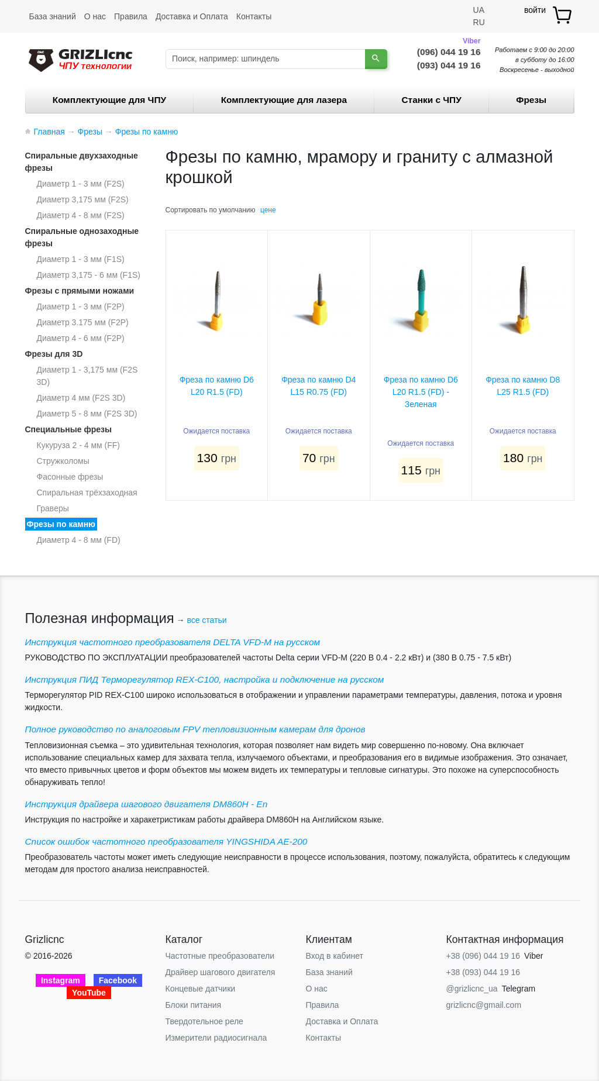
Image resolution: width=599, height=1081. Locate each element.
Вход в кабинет (334, 955)
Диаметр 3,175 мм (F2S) (83, 199)
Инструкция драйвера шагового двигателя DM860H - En (146, 804)
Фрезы (531, 100)
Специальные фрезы (68, 429)
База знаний (52, 16)
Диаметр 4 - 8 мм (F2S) (81, 215)
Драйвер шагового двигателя (221, 972)
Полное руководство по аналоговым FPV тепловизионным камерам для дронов (195, 729)
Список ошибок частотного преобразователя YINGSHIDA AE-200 (166, 841)
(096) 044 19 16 (449, 51)
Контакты (253, 16)
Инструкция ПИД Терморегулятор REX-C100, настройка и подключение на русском (204, 679)
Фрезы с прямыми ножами (80, 290)
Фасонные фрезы (70, 476)
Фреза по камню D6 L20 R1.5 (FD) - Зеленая (421, 392)
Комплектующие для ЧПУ (109, 100)
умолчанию (237, 210)
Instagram (60, 980)
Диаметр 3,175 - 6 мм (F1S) (88, 275)
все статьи (206, 620)
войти (535, 10)
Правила (130, 16)
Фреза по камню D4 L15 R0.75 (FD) (318, 386)
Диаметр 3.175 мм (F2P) (83, 322)
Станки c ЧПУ (432, 100)
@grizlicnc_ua (472, 988)
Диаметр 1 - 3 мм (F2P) (81, 306)
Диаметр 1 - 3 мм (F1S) (81, 259)
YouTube (89, 992)
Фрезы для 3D (54, 354)
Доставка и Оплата (192, 16)
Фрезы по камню (61, 524)
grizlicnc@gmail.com (484, 1005)
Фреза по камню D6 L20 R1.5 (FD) (217, 386)
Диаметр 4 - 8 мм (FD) (79, 540)
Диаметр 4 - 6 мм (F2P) (81, 338)
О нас (95, 16)
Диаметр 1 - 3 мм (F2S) (81, 183)
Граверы (53, 508)
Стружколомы (63, 461)
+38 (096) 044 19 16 (483, 955)
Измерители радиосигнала (216, 1037)
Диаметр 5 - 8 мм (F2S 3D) (87, 413)
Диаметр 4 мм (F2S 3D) (81, 397)
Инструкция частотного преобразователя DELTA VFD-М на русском (173, 642)
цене (268, 210)
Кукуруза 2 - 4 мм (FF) (78, 445)
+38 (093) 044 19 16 (483, 972)
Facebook (118, 980)
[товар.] (563, 15)
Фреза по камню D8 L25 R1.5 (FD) (523, 386)
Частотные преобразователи (220, 955)
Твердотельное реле (204, 1021)
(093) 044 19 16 (449, 65)
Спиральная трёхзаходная (87, 492)
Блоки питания (194, 1005)
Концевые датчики (201, 988)
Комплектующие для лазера (284, 100)
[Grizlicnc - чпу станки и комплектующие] (80, 59)
